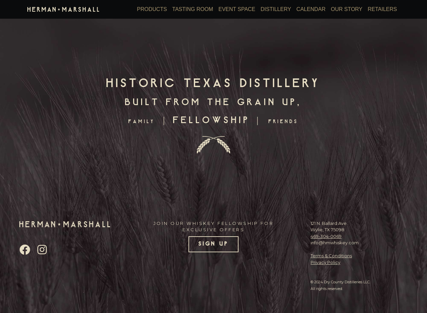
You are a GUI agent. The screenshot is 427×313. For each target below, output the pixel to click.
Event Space (237, 9)
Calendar (311, 9)
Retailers (382, 9)
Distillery (276, 9)
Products (152, 9)
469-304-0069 (326, 236)
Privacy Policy (325, 262)
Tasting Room (192, 9)
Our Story (347, 9)
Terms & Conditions (331, 255)
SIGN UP (213, 244)
